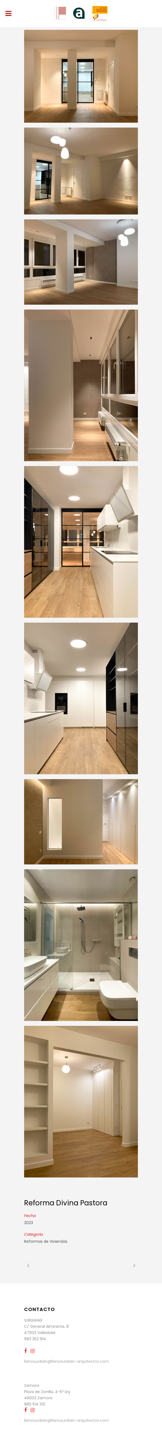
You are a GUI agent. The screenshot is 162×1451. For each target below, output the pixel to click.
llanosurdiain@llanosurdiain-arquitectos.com (66, 1361)
